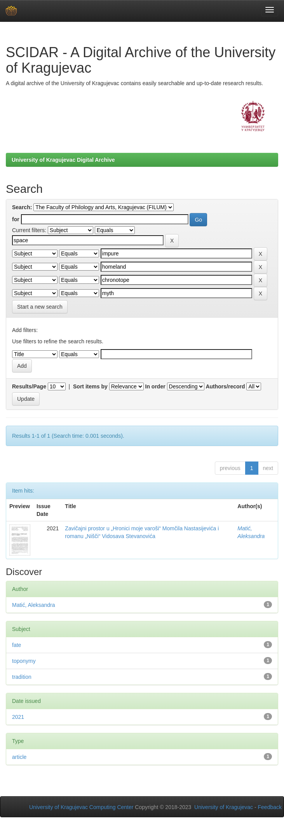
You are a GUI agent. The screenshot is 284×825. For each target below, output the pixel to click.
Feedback (270, 807)
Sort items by (90, 386)
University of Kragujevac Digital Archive (63, 160)
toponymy (24, 661)
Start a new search (40, 307)
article (19, 757)
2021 (18, 717)
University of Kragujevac (223, 807)
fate (16, 645)
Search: (22, 207)
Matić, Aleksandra (33, 605)
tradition (21, 677)
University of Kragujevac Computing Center (81, 807)
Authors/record (225, 386)
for (15, 219)
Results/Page (29, 386)
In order (155, 386)
